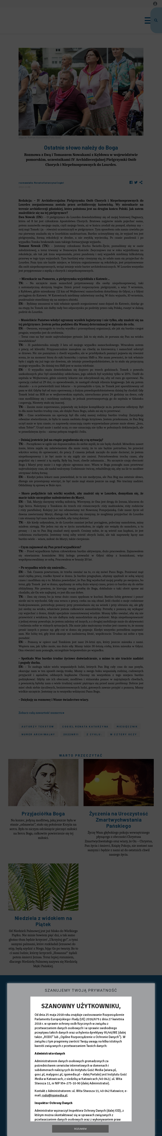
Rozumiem (80, 1128)
